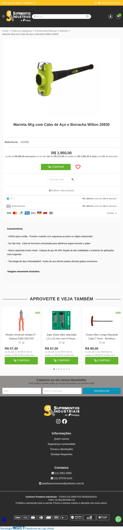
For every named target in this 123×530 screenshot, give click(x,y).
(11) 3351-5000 (62, 473)
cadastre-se (29, 3)
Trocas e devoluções (61, 449)
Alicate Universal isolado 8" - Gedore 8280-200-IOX (21, 336)
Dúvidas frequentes (61, 454)
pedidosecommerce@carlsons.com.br (61, 483)
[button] (57, 227)
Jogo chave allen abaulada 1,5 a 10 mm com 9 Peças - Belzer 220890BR (61, 337)
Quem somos (61, 439)
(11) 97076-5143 (111, 3)
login (18, 3)
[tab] (61, 199)
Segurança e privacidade (61, 444)
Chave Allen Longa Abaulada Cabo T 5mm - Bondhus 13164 (102, 337)
